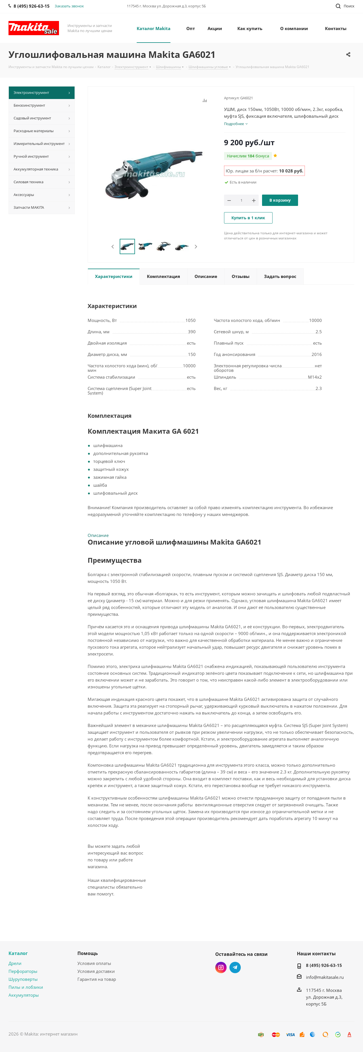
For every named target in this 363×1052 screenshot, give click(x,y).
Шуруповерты (23, 979)
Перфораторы (23, 971)
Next (196, 247)
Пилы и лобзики (26, 987)
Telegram (235, 967)
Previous (113, 247)
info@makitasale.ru (325, 977)
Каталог (18, 953)
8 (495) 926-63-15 (324, 965)
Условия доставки (96, 971)
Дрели (15, 963)
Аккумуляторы (24, 995)
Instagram (221, 967)
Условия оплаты (94, 963)
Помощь (87, 953)
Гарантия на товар (96, 979)
